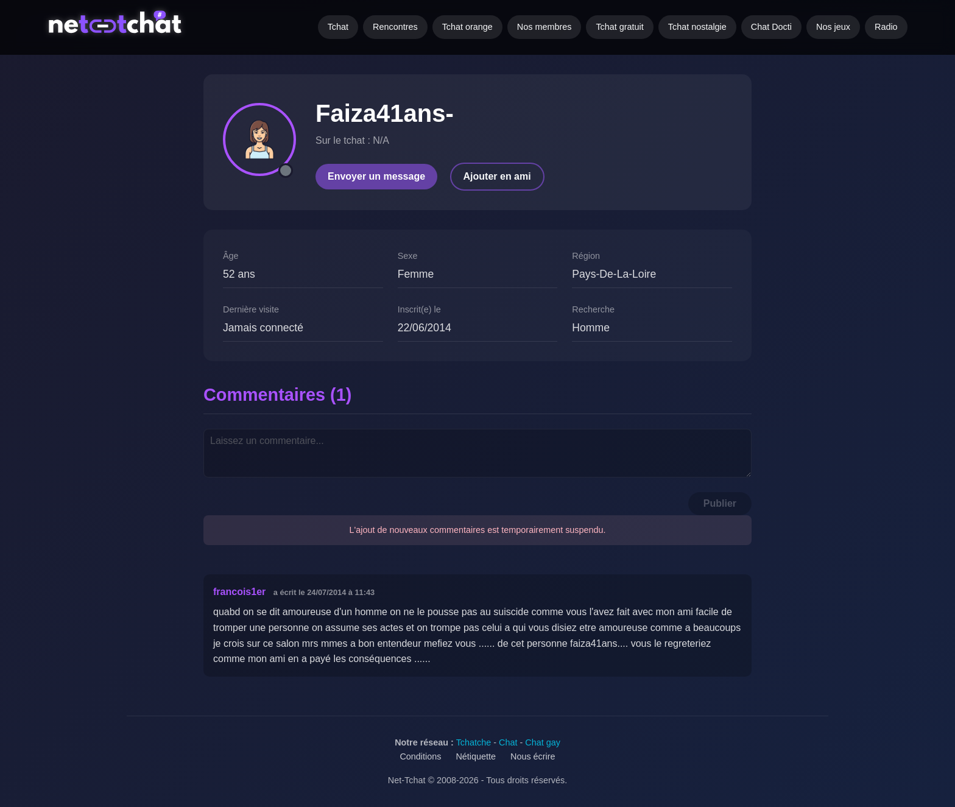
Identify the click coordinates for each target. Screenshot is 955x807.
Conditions (420, 756)
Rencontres (395, 27)
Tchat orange (467, 27)
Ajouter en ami (497, 176)
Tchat (338, 27)
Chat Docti (771, 27)
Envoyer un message (376, 176)
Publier (719, 503)
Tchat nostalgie (697, 27)
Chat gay (542, 742)
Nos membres (544, 27)
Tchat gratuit (619, 27)
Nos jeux (833, 27)
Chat (508, 742)
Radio (886, 27)
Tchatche (474, 742)
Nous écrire (532, 756)
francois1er (239, 592)
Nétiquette (476, 756)
